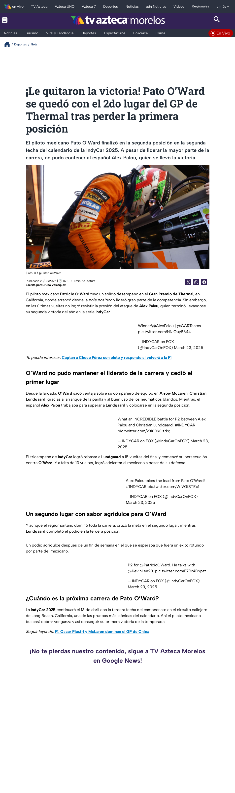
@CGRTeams (189, 325)
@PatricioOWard (155, 565)
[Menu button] (18, 20)
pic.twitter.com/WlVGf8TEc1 (173, 486)
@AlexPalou (163, 325)
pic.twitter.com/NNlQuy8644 (164, 331)
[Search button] (217, 20)
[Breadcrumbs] (9, 44)
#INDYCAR (185, 425)
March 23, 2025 (188, 347)
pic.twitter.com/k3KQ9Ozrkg (144, 431)
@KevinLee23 (140, 571)
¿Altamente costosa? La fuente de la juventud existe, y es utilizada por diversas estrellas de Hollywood (198, 755)
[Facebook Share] (204, 282)
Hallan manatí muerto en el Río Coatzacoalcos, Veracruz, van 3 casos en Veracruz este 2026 (86, 755)
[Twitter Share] (188, 282)
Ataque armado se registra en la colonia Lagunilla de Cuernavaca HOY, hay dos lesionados (200, 701)
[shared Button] (196, 282)
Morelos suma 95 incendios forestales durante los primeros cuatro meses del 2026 (86, 701)
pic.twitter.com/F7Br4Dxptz (180, 571)
